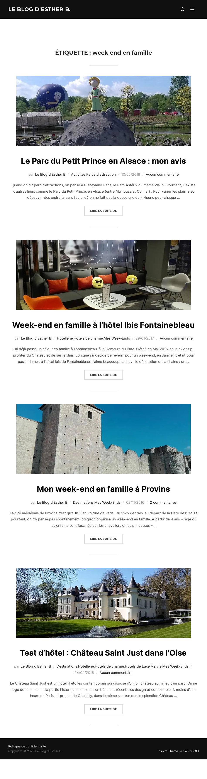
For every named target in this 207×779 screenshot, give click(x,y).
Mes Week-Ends (117, 364)
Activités (78, 187)
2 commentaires (163, 528)
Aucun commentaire (162, 187)
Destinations (83, 528)
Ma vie (156, 705)
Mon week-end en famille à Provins (103, 514)
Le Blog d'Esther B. (42, 9)
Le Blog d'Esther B (50, 187)
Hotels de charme (88, 364)
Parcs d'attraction (101, 187)
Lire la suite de (106, 223)
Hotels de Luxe (137, 705)
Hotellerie (65, 364)
